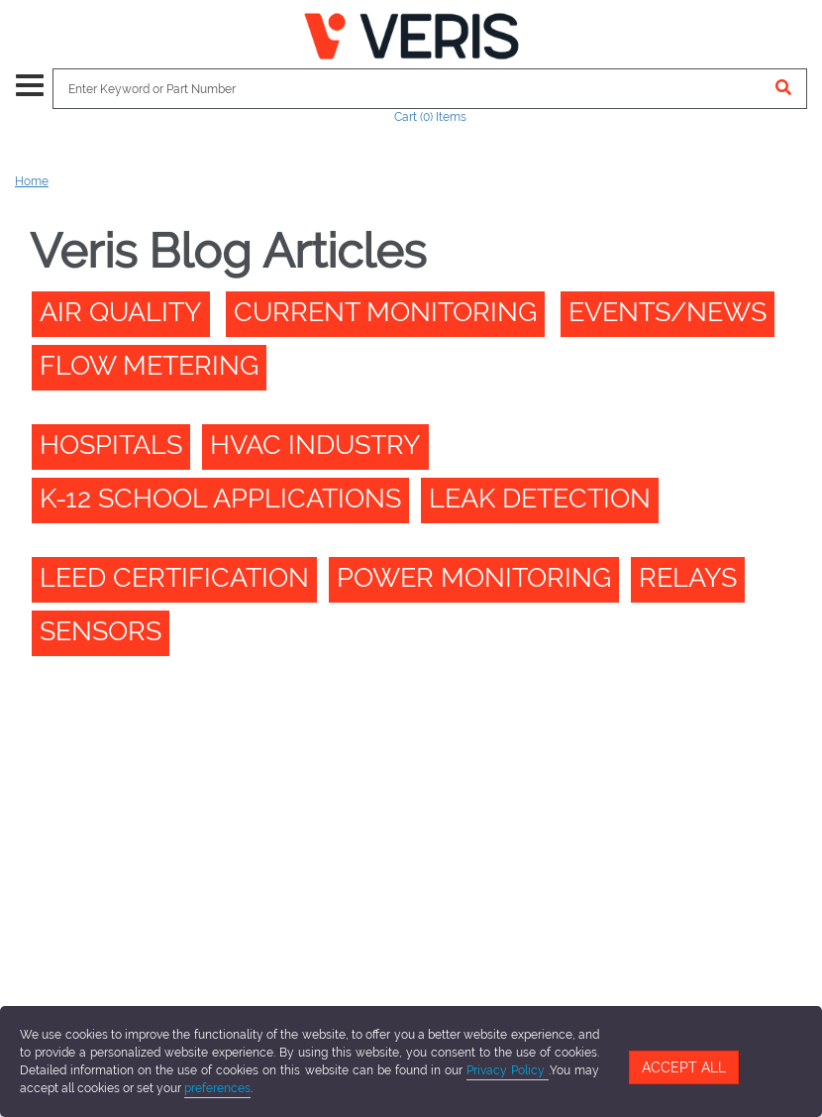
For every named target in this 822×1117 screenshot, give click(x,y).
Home (32, 181)
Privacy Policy (507, 1070)
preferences (217, 1088)
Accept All (684, 1067)
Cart (430, 117)
